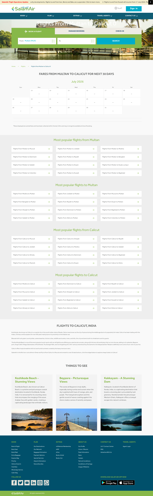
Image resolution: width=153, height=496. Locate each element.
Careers (80, 458)
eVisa (57, 452)
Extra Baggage (15, 455)
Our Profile (81, 446)
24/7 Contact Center (107, 446)
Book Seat (14, 449)
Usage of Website (83, 467)
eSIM (57, 449)
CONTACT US (130, 16)
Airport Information (40, 461)
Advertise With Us (106, 452)
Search (116, 41)
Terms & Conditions (84, 461)
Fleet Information (83, 452)
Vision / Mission (83, 449)
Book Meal (14, 452)
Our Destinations (39, 446)
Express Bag (15, 458)
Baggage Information (40, 452)
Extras (76, 16)
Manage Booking (76, 31)
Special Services (39, 458)
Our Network (38, 449)
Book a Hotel (60, 455)
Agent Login (127, 446)
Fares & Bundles (38, 464)
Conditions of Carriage (85, 464)
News (80, 455)
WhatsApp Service (17, 470)
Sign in (134, 9)
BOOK (22, 16)
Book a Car (59, 458)
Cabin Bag (14, 473)
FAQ (102, 449)
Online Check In (16, 464)
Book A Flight (15, 446)
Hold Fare (14, 467)
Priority (13, 461)
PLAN (49, 16)
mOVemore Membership (63, 446)
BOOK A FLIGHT (33, 31)
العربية (118, 8)
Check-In (120, 31)
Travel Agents (103, 16)
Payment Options (39, 455)
